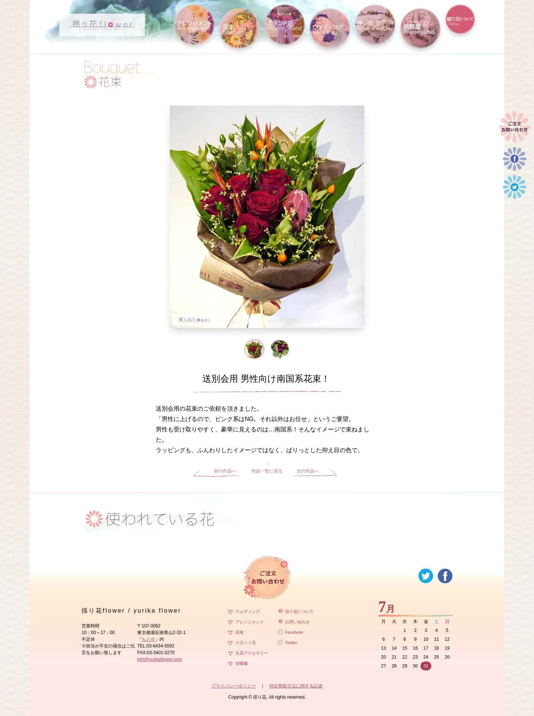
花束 (239, 632)
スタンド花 (245, 642)
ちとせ (148, 639)
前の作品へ (225, 471)
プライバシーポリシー (233, 686)
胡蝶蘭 (241, 663)
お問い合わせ (297, 622)
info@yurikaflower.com (159, 659)
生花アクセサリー (251, 653)
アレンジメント (249, 622)
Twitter (291, 642)
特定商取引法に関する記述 (296, 686)
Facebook (294, 632)
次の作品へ (308, 471)
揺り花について (299, 611)
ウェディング (247, 611)
